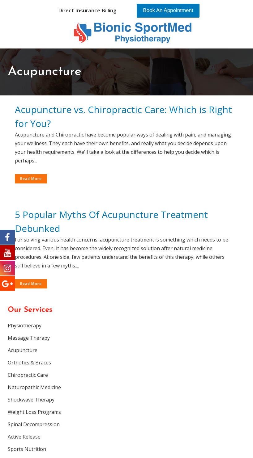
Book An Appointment (168, 10)
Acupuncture (22, 350)
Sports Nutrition (27, 449)
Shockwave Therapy (31, 399)
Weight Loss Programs (34, 412)
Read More (31, 178)
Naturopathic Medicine (34, 387)
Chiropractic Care (28, 375)
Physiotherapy (24, 325)
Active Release (24, 436)
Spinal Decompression (34, 424)
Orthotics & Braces (29, 362)
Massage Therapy (29, 337)
